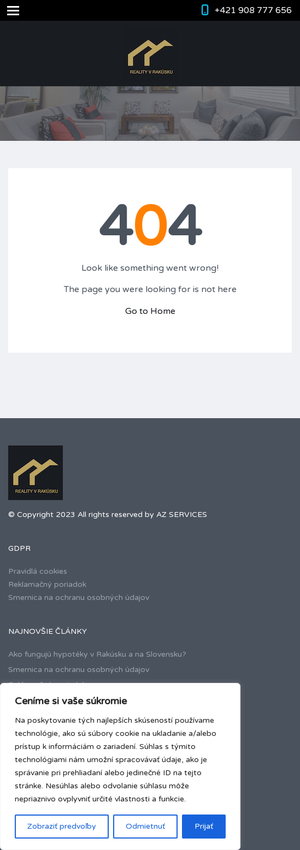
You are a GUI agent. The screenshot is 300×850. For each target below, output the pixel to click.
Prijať (204, 826)
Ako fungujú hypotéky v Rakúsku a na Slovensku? (97, 654)
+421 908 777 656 (253, 10)
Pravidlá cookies (37, 571)
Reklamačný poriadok (47, 584)
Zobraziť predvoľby (61, 826)
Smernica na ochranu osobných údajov (78, 597)
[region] (120, 766)
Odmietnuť (145, 826)
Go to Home (150, 311)
